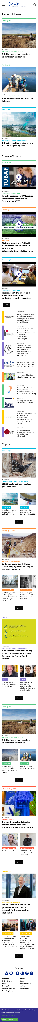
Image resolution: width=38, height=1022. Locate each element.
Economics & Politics (8, 988)
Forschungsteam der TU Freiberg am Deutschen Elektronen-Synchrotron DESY (17, 198)
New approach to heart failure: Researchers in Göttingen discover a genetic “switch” (27, 686)
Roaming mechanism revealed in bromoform (25, 402)
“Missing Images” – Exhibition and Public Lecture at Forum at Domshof (27, 596)
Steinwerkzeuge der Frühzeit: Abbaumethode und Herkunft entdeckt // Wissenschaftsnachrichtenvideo (17, 247)
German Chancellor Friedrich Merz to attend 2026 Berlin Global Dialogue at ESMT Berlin (17, 824)
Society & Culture (7, 981)
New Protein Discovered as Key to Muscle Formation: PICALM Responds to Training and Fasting (17, 654)
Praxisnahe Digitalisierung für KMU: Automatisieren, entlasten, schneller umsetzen (16, 295)
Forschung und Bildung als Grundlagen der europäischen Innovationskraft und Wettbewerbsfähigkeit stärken (26, 418)
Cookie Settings (24, 988)
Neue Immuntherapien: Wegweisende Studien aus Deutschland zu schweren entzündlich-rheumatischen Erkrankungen (26, 334)
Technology (5, 979)
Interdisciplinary (7, 991)
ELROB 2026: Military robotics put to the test (16, 485)
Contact (22, 986)
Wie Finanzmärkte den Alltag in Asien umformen (26, 376)
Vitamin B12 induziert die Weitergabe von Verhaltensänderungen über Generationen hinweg (26, 391)
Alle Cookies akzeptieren (9, 1019)
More (6, 305)
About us (22, 978)
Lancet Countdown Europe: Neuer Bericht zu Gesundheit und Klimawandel (26, 433)
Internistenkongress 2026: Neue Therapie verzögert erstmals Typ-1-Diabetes (26, 364)
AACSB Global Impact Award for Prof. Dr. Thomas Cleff (27, 853)
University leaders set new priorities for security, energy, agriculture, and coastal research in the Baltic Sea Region (9, 941)
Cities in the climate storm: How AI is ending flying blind (17, 144)
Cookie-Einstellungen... (8, 1015)
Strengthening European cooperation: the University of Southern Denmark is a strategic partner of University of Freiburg (28, 942)
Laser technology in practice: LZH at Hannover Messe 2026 (28, 512)
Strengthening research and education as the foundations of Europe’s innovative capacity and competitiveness (25, 318)
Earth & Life (5, 986)
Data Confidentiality (25, 983)
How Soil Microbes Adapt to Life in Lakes (17, 100)
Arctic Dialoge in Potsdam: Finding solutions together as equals (9, 769)
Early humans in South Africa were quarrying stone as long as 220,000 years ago (17, 566)
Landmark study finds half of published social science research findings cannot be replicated (16, 908)
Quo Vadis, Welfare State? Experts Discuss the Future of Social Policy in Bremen (9, 597)
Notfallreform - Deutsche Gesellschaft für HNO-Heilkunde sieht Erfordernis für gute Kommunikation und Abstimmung (25, 350)
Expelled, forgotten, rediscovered (9, 852)
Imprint (22, 981)
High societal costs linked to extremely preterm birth (9, 684)
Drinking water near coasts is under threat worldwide (16, 55)
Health (4, 984)
